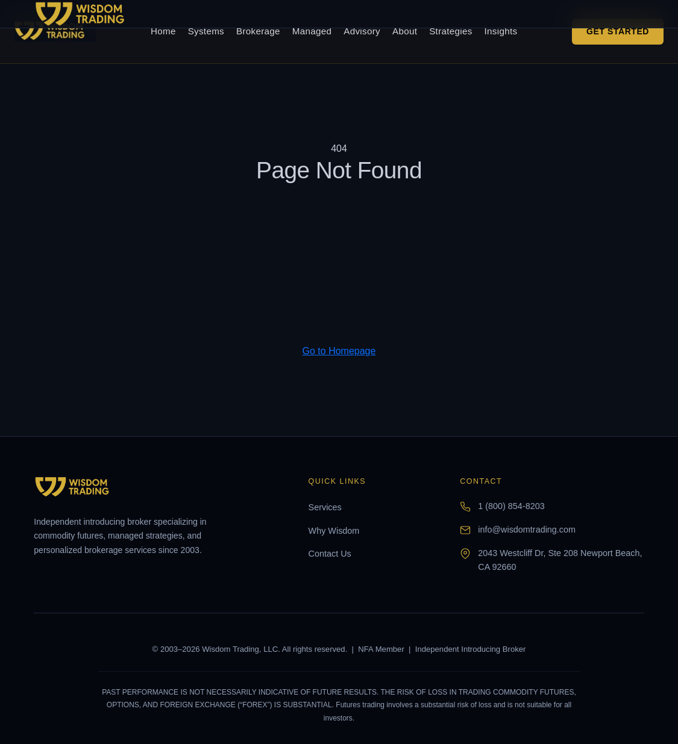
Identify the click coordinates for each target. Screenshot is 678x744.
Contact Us (330, 553)
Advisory (362, 31)
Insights (501, 31)
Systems (206, 31)
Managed (311, 31)
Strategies (450, 31)
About (404, 31)
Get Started (617, 31)
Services (325, 507)
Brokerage (258, 31)
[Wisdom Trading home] (55, 31)
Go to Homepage (339, 351)
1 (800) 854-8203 (511, 506)
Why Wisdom (334, 531)
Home (163, 31)
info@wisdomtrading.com (527, 529)
